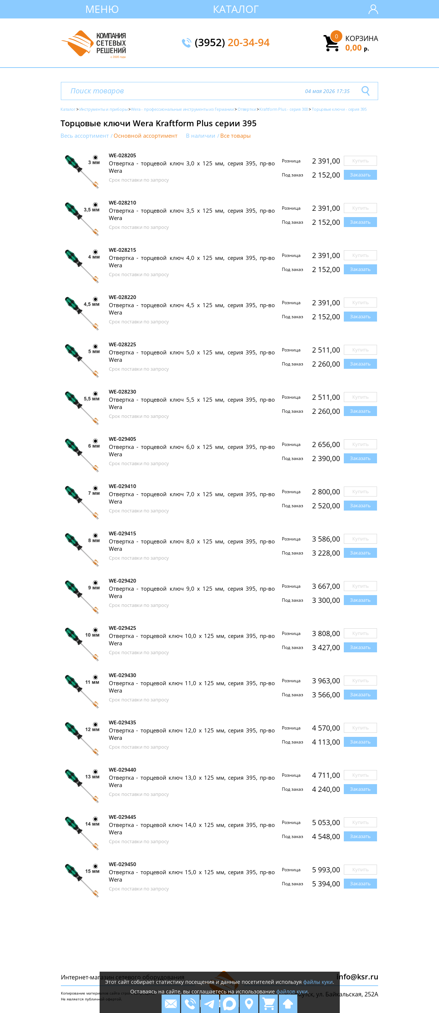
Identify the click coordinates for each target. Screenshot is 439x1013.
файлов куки (292, 991)
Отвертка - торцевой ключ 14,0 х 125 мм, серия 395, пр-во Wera (192, 828)
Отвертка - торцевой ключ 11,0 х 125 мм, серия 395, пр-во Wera (192, 686)
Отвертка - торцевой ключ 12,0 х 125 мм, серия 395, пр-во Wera (192, 734)
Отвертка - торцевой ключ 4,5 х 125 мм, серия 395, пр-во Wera (192, 308)
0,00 (357, 47)
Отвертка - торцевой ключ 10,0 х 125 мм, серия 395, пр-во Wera (192, 639)
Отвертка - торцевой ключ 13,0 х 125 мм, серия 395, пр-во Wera (192, 781)
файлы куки (318, 981)
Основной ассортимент (145, 135)
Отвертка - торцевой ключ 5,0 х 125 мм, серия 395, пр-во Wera (192, 355)
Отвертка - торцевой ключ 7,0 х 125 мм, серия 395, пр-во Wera (192, 497)
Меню (102, 9)
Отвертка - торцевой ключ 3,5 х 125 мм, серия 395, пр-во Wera (192, 214)
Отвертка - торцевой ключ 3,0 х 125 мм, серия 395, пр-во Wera (192, 166)
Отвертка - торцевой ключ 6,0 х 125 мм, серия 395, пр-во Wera (192, 450)
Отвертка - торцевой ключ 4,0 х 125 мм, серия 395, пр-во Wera (192, 261)
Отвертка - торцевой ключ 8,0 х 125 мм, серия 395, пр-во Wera (192, 545)
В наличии (200, 135)
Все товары (235, 135)
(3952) (232, 43)
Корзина (361, 38)
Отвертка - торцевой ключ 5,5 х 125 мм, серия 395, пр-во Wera (192, 403)
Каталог (236, 9)
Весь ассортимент (85, 135)
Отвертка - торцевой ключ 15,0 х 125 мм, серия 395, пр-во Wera (192, 875)
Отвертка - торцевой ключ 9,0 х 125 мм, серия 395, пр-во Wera (192, 592)
